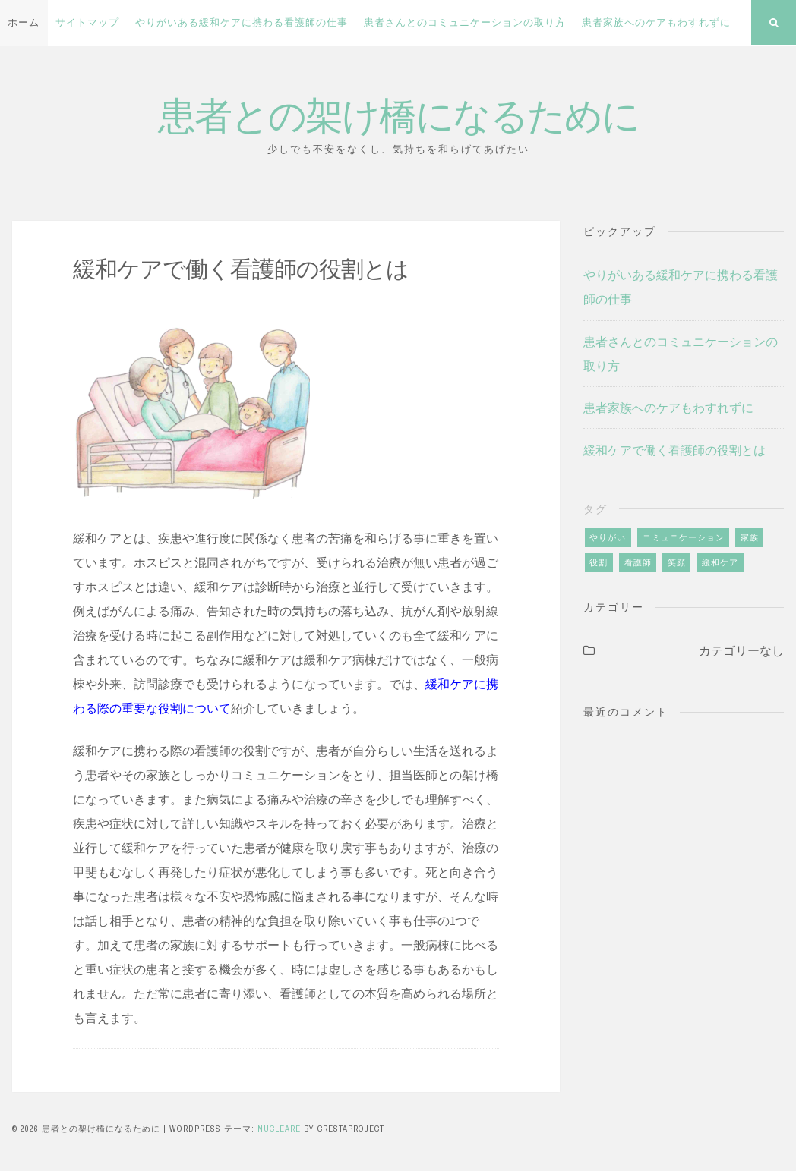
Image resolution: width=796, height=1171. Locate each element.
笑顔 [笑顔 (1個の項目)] (677, 562)
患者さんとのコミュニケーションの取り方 (465, 22)
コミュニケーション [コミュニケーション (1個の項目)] (684, 537)
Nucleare (279, 1128)
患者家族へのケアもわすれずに (656, 22)
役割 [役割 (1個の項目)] (598, 562)
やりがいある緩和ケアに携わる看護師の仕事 (241, 22)
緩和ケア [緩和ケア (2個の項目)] (720, 562)
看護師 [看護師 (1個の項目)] (638, 562)
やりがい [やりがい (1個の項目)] (607, 537)
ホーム (23, 22)
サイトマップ (87, 22)
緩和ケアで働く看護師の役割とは (674, 450)
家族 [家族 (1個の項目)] (750, 537)
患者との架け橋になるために (398, 113)
